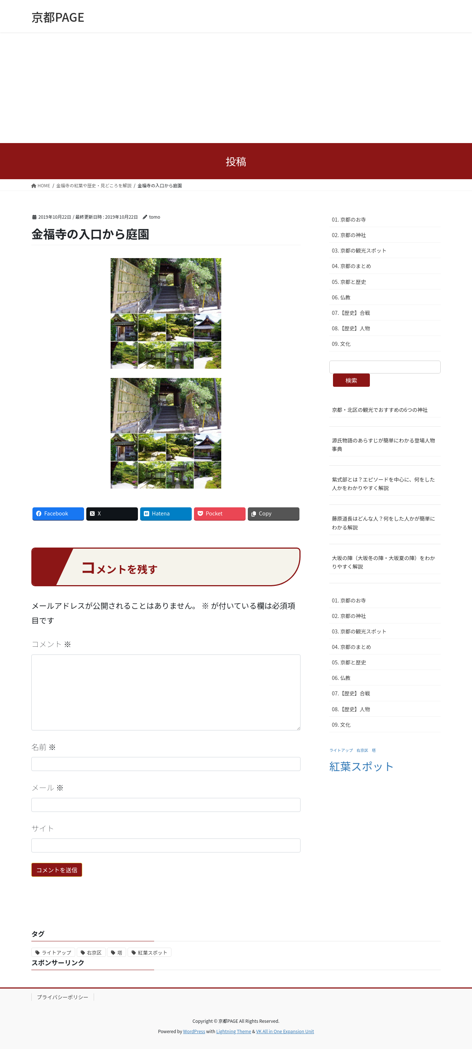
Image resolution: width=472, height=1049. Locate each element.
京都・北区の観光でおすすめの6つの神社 (380, 409)
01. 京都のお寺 (349, 219)
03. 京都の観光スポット (359, 250)
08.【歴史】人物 (351, 328)
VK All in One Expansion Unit (285, 1031)
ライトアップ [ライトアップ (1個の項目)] (341, 750)
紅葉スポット (152, 952)
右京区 (94, 952)
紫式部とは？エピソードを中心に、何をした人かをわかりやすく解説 (383, 483)
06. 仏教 (341, 297)
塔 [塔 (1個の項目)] (374, 750)
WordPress (194, 1031)
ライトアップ (56, 952)
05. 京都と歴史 (349, 281)
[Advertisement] (236, 87)
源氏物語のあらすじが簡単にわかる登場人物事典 (383, 444)
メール (47, 787)
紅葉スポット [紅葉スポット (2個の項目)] (361, 766)
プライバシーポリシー (62, 997)
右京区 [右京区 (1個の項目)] (362, 750)
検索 (351, 380)
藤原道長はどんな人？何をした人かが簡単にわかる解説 (383, 523)
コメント (51, 643)
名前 (43, 746)
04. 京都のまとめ (351, 266)
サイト (42, 828)
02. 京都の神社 (349, 235)
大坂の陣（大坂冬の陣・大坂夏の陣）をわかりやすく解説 (383, 562)
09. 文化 (341, 343)
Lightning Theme (233, 1031)
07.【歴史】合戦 (351, 312)
